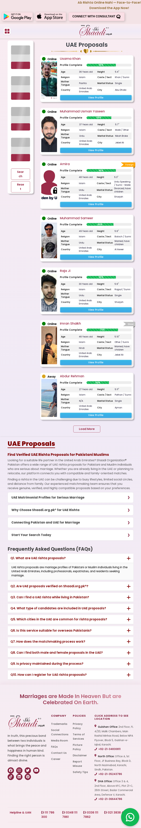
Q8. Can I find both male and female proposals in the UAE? (56, 652)
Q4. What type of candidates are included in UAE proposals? (58, 608)
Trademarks (59, 724)
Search (20, 174)
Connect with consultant (96, 16)
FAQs (54, 747)
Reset (20, 186)
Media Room (59, 740)
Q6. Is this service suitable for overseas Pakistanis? (51, 630)
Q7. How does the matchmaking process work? (47, 641)
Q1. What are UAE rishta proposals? (38, 558)
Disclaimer (80, 755)
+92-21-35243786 (108, 774)
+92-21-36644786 (108, 799)
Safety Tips (80, 772)
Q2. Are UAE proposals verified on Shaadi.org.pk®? (49, 586)
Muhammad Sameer (76, 218)
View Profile (95, 97)
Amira (65, 164)
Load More (87, 429)
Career (55, 759)
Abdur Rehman (72, 376)
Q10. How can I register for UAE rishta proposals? (48, 675)
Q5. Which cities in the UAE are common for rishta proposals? (58, 619)
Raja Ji (65, 270)
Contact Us (59, 753)
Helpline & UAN (20, 812)
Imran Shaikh (70, 323)
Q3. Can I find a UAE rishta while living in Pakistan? (49, 597)
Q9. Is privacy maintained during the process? (46, 663)
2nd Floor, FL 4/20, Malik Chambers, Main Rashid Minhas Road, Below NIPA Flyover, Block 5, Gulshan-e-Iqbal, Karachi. (113, 735)
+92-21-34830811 (107, 749)
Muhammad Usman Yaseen (82, 111)
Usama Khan (70, 58)
